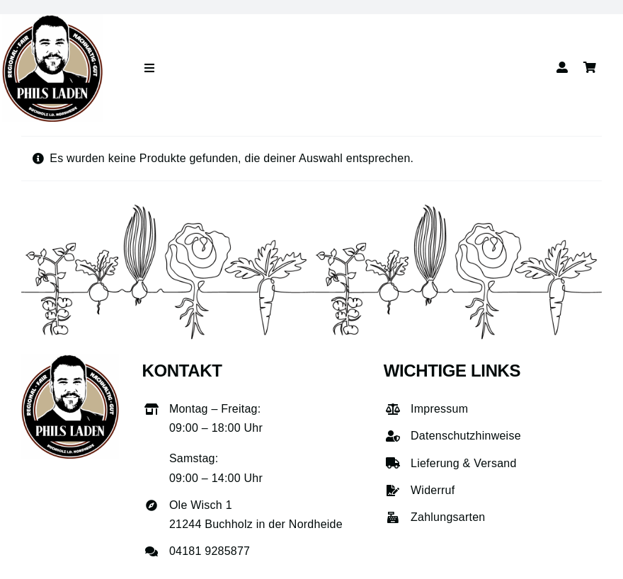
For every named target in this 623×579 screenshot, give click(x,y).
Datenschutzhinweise (466, 436)
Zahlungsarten (448, 517)
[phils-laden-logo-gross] (52, 19)
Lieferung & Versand (464, 463)
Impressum (439, 409)
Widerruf (433, 490)
